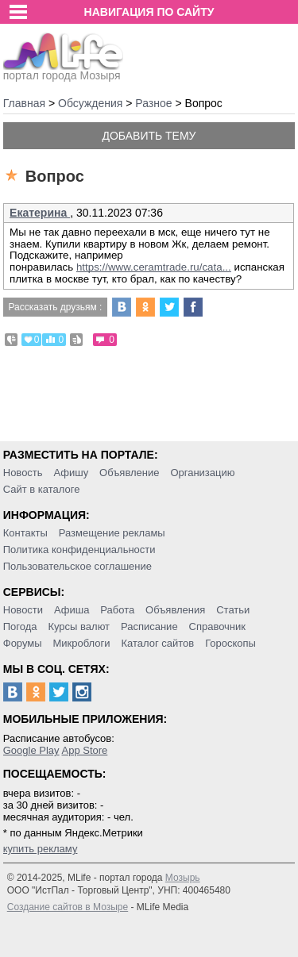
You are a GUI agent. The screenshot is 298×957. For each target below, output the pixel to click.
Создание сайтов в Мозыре (67, 907)
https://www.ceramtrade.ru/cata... (153, 267)
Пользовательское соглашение (77, 566)
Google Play (31, 750)
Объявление (129, 472)
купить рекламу (40, 849)
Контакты (25, 533)
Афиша (71, 610)
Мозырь (182, 877)
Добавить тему (148, 135)
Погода (20, 626)
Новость (23, 472)
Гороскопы (230, 643)
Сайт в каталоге (41, 489)
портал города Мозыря (63, 71)
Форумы (22, 643)
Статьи (233, 610)
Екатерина (40, 212)
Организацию (202, 472)
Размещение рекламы (112, 533)
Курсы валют (79, 626)
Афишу (70, 472)
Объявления (175, 610)
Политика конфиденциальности (79, 549)
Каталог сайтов (157, 643)
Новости (23, 610)
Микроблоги (81, 643)
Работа (117, 610)
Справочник (217, 626)
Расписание (149, 626)
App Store (84, 750)
